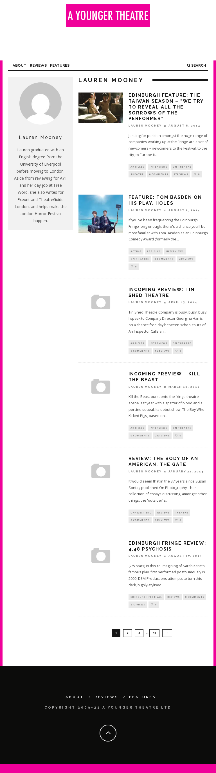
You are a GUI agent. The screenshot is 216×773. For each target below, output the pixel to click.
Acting (135, 252)
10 (154, 641)
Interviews (158, 166)
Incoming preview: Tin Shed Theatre (162, 295)
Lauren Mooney (145, 125)
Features (59, 65)
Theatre (137, 175)
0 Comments (158, 175)
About (19, 65)
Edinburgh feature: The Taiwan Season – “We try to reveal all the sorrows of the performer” (166, 107)
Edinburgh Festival (146, 604)
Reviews (38, 65)
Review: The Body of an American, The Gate (163, 467)
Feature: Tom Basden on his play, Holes (165, 201)
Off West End (141, 518)
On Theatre (182, 166)
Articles (137, 166)
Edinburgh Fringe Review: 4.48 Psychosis (167, 553)
